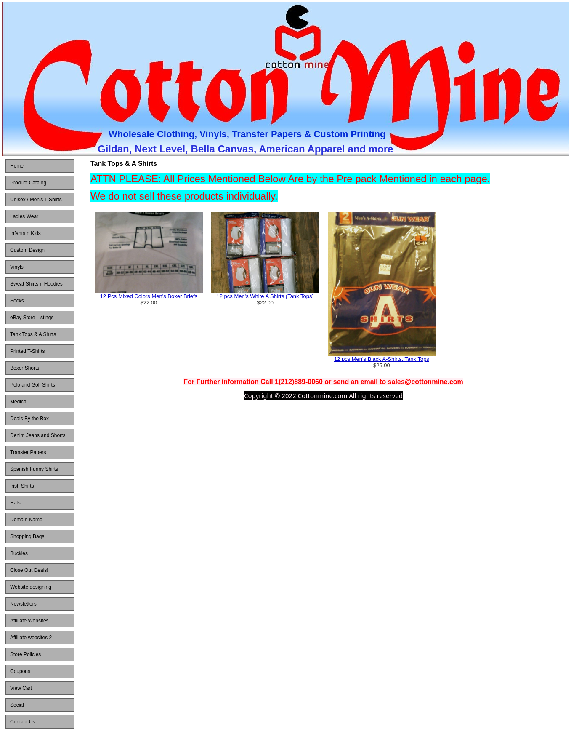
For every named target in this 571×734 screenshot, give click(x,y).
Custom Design (27, 250)
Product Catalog (28, 183)
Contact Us (22, 722)
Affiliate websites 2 (31, 638)
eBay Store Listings (31, 317)
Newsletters (23, 604)
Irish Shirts (22, 486)
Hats (15, 503)
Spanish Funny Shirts (34, 469)
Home (17, 166)
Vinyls (17, 267)
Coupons (20, 671)
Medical (18, 402)
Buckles (19, 553)
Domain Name (26, 520)
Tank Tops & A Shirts (33, 334)
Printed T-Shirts (27, 351)
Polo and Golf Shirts (32, 385)
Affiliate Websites (29, 621)
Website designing (30, 587)
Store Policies (25, 654)
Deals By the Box (29, 419)
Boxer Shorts (24, 368)
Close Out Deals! (29, 570)
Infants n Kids (25, 233)
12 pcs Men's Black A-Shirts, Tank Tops (381, 359)
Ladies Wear (24, 216)
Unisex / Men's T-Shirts (36, 200)
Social (17, 705)
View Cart (21, 688)
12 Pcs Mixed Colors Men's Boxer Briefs (149, 296)
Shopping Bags (27, 536)
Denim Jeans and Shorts (37, 435)
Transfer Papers (28, 452)
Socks (17, 301)
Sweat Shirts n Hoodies (36, 284)
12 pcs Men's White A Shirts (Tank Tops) (264, 296)
